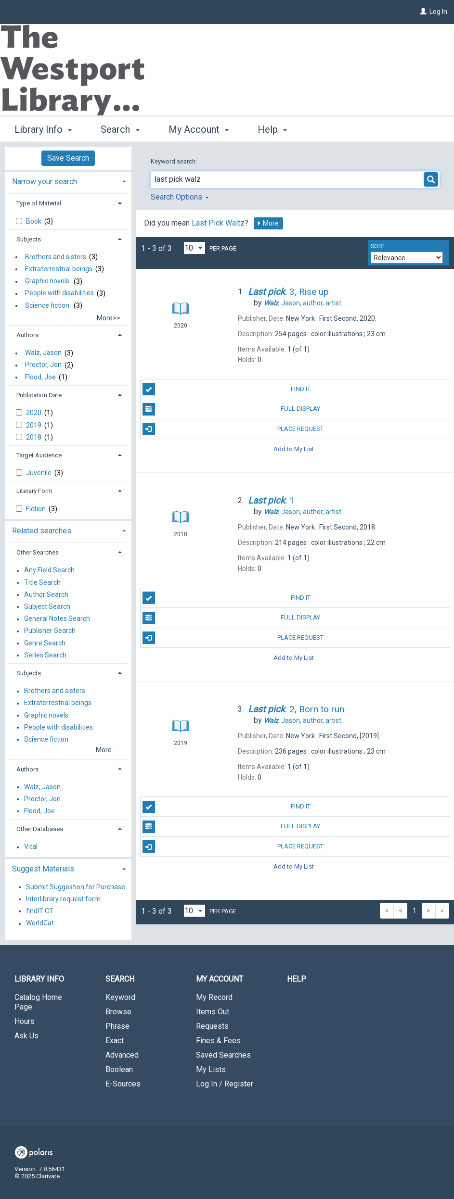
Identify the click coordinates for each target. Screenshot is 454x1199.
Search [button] (120, 129)
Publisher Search (50, 631)
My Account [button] (199, 129)
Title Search (42, 582)
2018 (34, 437)
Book (34, 221)
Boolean (119, 1069)
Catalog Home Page (38, 1002)
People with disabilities (59, 293)
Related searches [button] (41, 530)
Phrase (117, 1026)
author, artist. (303, 303)
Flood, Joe (40, 377)
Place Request (233, 429)
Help (296, 979)
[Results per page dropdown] (194, 248)
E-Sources (123, 1083)
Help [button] (272, 129)
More (268, 223)
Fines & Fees (218, 1040)
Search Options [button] (180, 197)
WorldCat (40, 923)
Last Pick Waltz (218, 222)
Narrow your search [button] (44, 181)
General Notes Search (57, 619)
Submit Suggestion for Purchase (75, 887)
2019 (34, 425)
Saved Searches (223, 1055)
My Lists (211, 1069)
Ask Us (26, 1035)
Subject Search (47, 606)
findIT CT (39, 911)
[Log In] (423, 11)
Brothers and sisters (55, 257)
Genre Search (44, 643)
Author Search (46, 594)
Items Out (212, 1011)
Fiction (36, 509)
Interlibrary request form (63, 899)
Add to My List (293, 449)
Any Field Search (49, 570)
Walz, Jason (43, 353)
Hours (24, 1021)
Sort (378, 246)
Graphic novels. (48, 281)
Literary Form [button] (34, 490)
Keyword (120, 997)
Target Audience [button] (39, 455)
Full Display (232, 409)
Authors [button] (27, 335)
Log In (438, 11)
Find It (227, 389)
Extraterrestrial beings (58, 269)
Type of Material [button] (38, 203)
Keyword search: (174, 161)
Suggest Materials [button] (43, 868)
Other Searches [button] (37, 552)
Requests (212, 1026)
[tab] (68, 180)
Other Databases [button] (39, 829)
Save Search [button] (68, 158)
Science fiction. (48, 305)
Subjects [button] (28, 239)
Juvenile (39, 473)
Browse (118, 1011)
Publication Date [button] (39, 395)
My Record (214, 997)
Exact (114, 1040)
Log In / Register (224, 1083)
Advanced (122, 1055)
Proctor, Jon (43, 365)
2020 (34, 412)
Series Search (45, 655)
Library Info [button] (43, 129)
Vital (31, 847)
